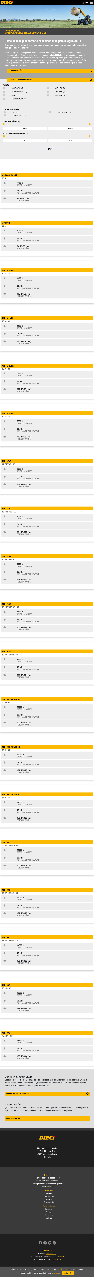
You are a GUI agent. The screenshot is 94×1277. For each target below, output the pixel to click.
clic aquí (55, 1273)
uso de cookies (63, 1269)
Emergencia (49, 1202)
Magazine (49, 1215)
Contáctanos (51, 1253)
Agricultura (48, 1193)
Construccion (49, 1196)
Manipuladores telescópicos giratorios (48, 1183)
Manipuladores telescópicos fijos (48, 1178)
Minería (49, 1199)
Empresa (48, 1209)
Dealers (49, 1212)
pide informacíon (16, 71)
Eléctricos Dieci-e (49, 1186)
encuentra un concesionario (20, 80)
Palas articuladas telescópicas (48, 1180)
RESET (50, 149)
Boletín (49, 1218)
